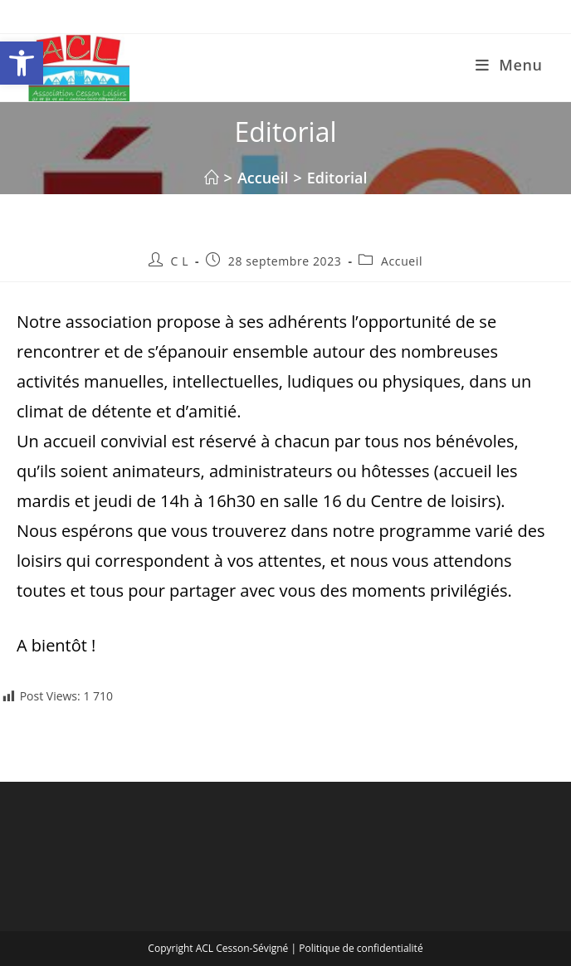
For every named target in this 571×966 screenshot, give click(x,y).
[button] (21, 63)
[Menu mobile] (509, 65)
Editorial (337, 178)
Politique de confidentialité (360, 948)
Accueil (401, 261)
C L (180, 261)
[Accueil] (211, 178)
